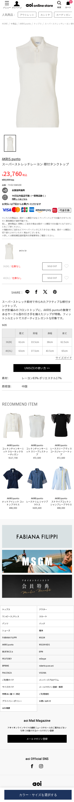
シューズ (6, 630)
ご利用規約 (44, 693)
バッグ (42, 623)
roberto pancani (46, 665)
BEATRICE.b (7, 651)
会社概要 (6, 707)
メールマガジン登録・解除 (51, 686)
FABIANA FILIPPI (9, 637)
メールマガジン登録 (37, 738)
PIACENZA (7, 672)
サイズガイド (63, 358)
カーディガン (63, 14)
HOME (5, 23)
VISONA (42, 672)
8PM (41, 651)
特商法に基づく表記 (11, 693)
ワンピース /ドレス (10, 616)
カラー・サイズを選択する (38, 795)
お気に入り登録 (66, 266)
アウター (43, 609)
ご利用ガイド (8, 679)
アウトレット (27, 14)
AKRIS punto (25, 23)
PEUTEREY (7, 658)
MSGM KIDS (44, 644)
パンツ (5, 623)
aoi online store (39, 5)
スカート (43, 616)
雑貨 (41, 630)
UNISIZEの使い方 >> (37, 368)
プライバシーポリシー (12, 700)
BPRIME (5, 665)
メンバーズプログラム (49, 679)
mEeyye (42, 658)
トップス (38, 23)
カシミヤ (45, 14)
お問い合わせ (45, 700)
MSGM (42, 637)
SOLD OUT (52, 266)
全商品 (14, 23)
